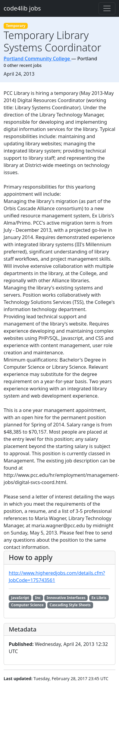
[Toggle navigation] (107, 8)
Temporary (16, 25)
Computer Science (27, 604)
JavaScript (20, 597)
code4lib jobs (22, 8)
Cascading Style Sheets (69, 604)
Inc (38, 597)
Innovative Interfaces (66, 597)
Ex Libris (98, 597)
